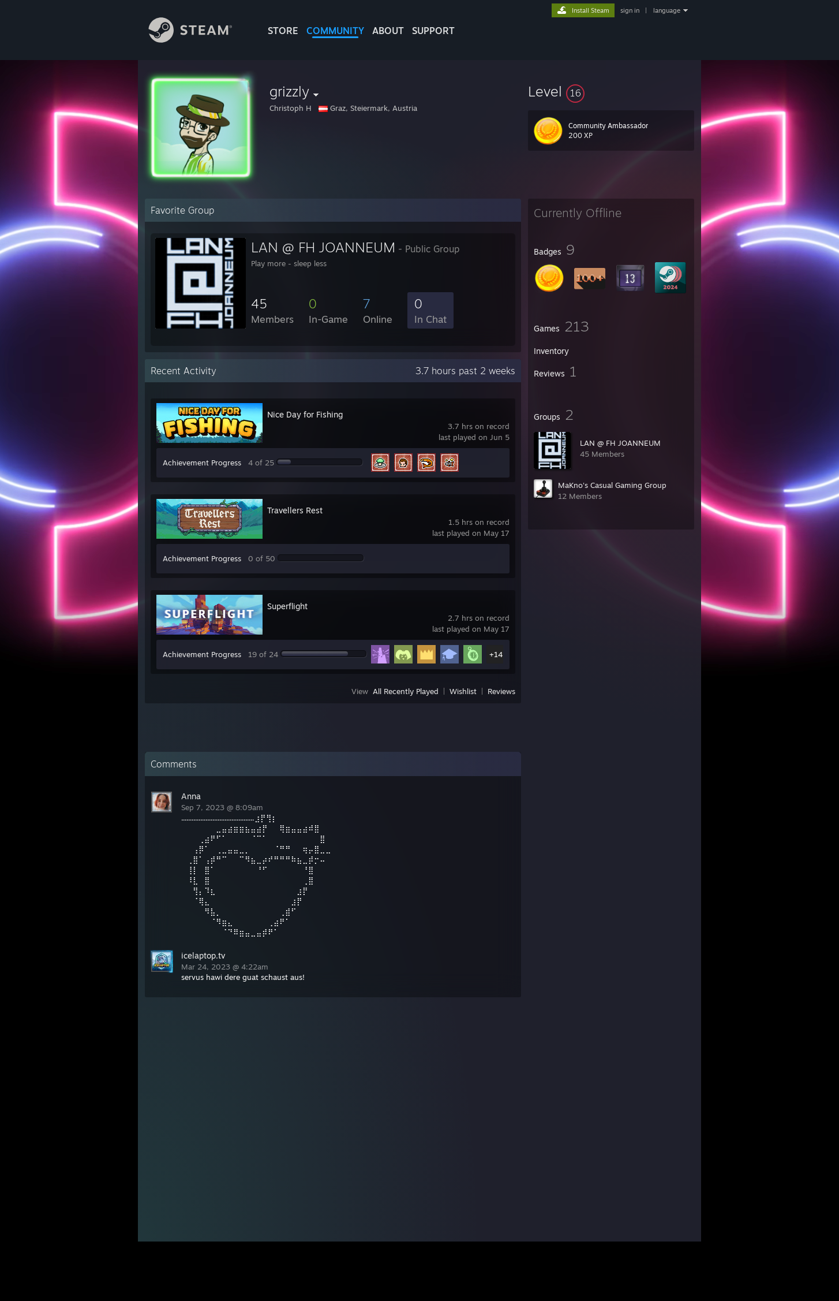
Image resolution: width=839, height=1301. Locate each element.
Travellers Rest (295, 510)
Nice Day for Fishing (305, 414)
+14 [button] (496, 654)
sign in (629, 10)
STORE (283, 30)
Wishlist (463, 691)
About (388, 30)
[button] (611, 91)
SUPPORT (433, 30)
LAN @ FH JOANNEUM (620, 443)
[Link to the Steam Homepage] (199, 39)
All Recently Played (406, 691)
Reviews (501, 691)
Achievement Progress (202, 462)
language (666, 10)
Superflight (287, 606)
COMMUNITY (335, 30)
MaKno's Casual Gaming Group (612, 485)
